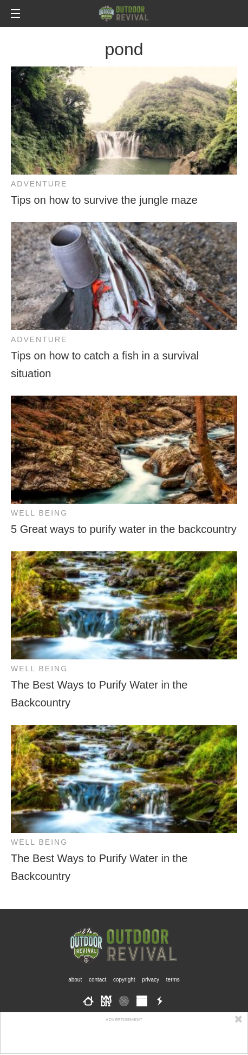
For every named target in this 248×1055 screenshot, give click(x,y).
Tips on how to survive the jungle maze (104, 200)
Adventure (39, 184)
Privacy (150, 980)
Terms (173, 980)
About (75, 980)
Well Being (39, 513)
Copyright (124, 980)
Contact (97, 980)
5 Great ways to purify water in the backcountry (124, 529)
